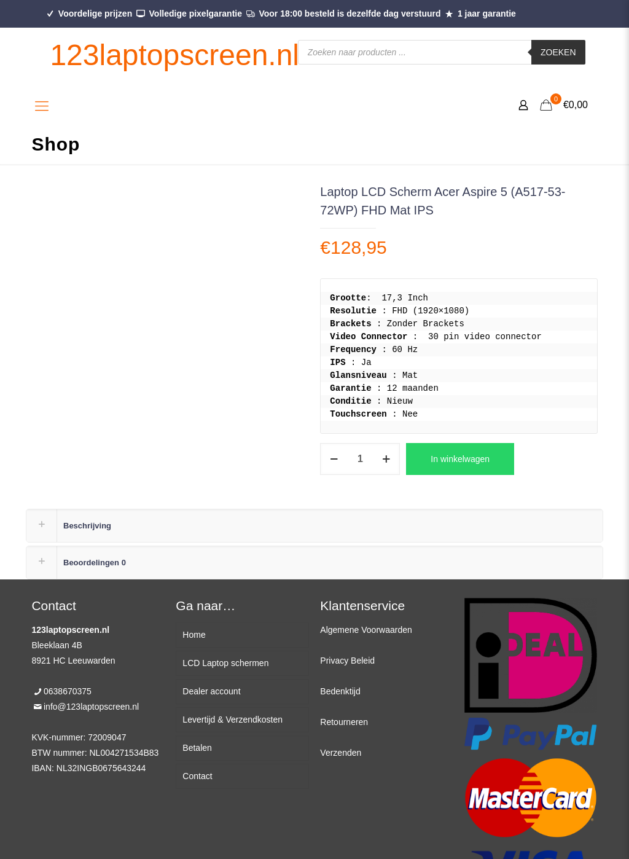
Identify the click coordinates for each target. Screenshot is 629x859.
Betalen (196, 748)
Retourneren (344, 722)
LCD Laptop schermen (225, 663)
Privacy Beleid (347, 660)
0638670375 (68, 691)
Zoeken (558, 52)
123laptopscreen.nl (174, 55)
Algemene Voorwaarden (366, 630)
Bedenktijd (340, 691)
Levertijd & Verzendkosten (232, 719)
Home (193, 635)
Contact (197, 776)
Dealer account (211, 691)
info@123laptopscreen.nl (91, 707)
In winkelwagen (460, 459)
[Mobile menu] (41, 106)
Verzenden (340, 753)
